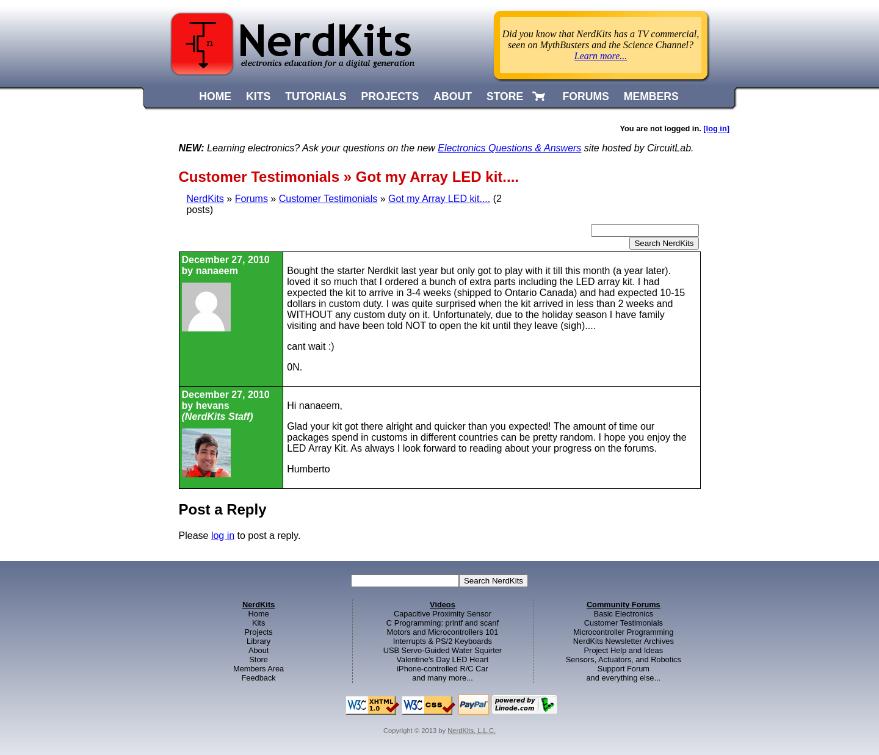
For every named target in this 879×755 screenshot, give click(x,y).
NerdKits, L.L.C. (471, 730)
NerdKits (205, 198)
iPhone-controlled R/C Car (442, 668)
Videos (442, 604)
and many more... (442, 677)
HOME (215, 96)
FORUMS (586, 96)
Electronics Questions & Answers (509, 148)
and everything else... (623, 677)
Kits (258, 622)
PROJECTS (390, 96)
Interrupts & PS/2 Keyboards (442, 641)
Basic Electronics (623, 613)
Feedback (259, 677)
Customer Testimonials (328, 198)
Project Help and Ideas (623, 650)
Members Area (258, 668)
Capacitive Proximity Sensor (442, 613)
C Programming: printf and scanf (442, 622)
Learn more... (601, 56)
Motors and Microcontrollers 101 (443, 632)
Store (258, 659)
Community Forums (623, 604)
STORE (505, 96)
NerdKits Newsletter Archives (623, 641)
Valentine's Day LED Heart (443, 659)
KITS (258, 96)
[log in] (716, 128)
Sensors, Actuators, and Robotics (623, 659)
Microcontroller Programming (623, 632)
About (258, 650)
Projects (259, 632)
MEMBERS (651, 96)
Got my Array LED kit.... (439, 198)
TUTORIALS (315, 96)
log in (222, 535)
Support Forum (623, 668)
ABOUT (452, 96)
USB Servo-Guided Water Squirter (442, 650)
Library (258, 641)
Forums (251, 198)
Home (258, 613)
